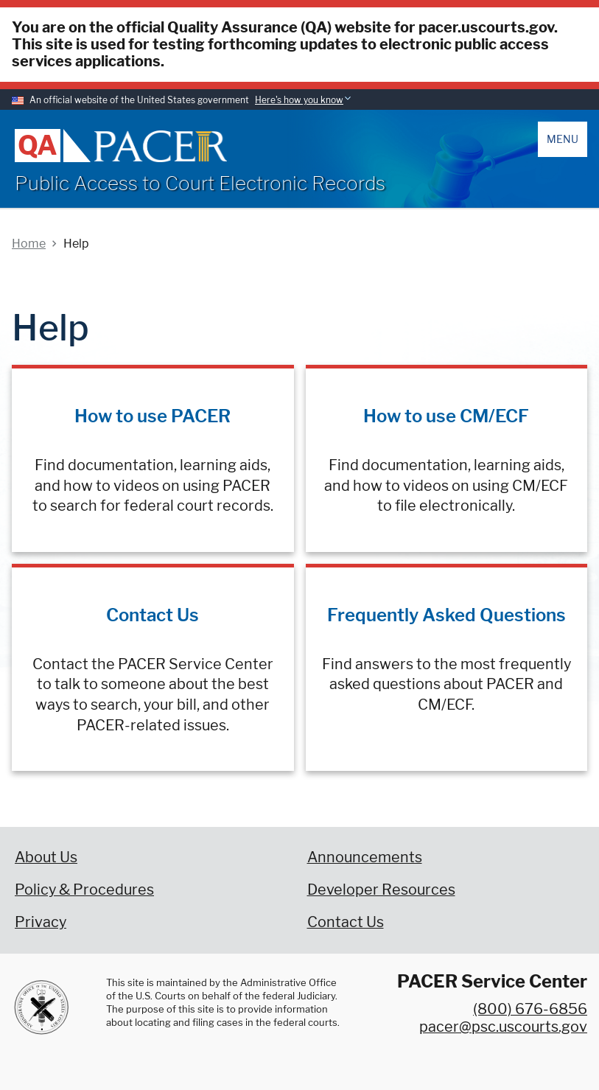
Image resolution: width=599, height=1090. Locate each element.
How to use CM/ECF (446, 416)
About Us (46, 857)
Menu (562, 139)
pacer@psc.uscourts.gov (503, 1026)
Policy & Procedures (84, 889)
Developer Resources (381, 889)
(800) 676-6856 (530, 1009)
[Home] (160, 146)
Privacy (40, 922)
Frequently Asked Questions (446, 615)
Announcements (364, 857)
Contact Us (152, 615)
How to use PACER (152, 416)
